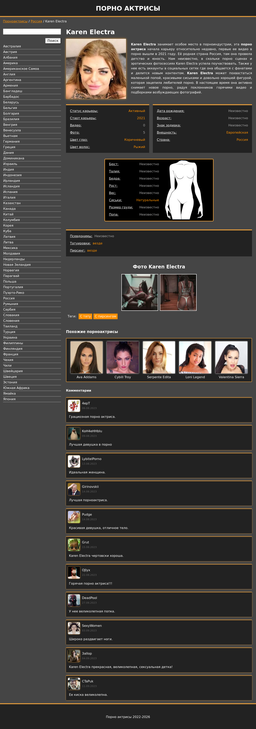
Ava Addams (86, 377)
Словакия (11, 315)
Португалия (13, 287)
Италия (9, 197)
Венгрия (10, 125)
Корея (8, 225)
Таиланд (10, 326)
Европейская (237, 132)
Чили (7, 365)
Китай (8, 214)
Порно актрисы (128, 8)
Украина (10, 337)
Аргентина (12, 80)
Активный (136, 111)
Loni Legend (195, 377)
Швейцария (13, 371)
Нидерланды (14, 259)
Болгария (11, 113)
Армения (10, 85)
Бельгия (10, 108)
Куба (7, 231)
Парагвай (11, 276)
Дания (8, 153)
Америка (10, 63)
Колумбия (11, 220)
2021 (141, 118)
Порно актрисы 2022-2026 (128, 717)
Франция (10, 354)
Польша (9, 281)
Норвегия (11, 270)
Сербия (9, 309)
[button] (140, 293)
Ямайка (9, 393)
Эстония (10, 382)
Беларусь (11, 102)
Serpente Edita (159, 377)
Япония (9, 399)
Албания (10, 57)
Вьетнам (10, 136)
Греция (9, 147)
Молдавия (11, 253)
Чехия (8, 360)
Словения (11, 321)
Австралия (12, 46)
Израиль (10, 164)
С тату (85, 316)
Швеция (10, 377)
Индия (8, 169)
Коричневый (134, 140)
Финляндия (12, 349)
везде (98, 243)
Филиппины (13, 343)
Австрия (10, 52)
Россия (36, 21)
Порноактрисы (15, 21)
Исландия (11, 186)
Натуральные (147, 200)
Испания (10, 192)
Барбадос (11, 97)
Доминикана (13, 158)
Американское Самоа (21, 69)
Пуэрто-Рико (13, 293)
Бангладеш (12, 91)
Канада (9, 209)
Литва (8, 242)
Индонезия (12, 175)
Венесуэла (12, 130)
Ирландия (11, 181)
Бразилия (11, 119)
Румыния (10, 304)
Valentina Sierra (231, 377)
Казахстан (12, 203)
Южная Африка (16, 388)
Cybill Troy (123, 377)
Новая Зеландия (17, 265)
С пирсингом (105, 316)
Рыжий (139, 147)
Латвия (9, 237)
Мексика (10, 248)
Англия (9, 74)
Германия (11, 141)
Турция (9, 332)
